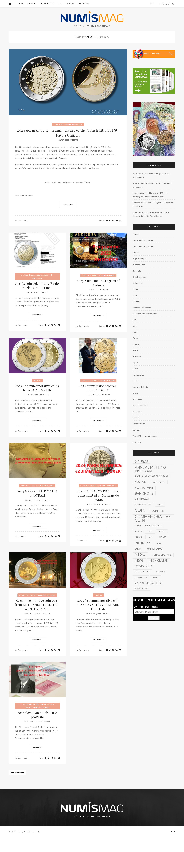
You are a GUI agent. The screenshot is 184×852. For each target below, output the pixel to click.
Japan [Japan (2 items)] (158, 543)
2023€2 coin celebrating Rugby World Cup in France (37, 285)
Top (173, 832)
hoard (135, 350)
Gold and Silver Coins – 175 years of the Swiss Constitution (153, 204)
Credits (38, 832)
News (135, 393)
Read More (68, 205)
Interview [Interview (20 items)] (142, 542)
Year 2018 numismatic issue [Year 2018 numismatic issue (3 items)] (148, 583)
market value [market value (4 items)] (154, 549)
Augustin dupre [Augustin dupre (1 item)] (158, 482)
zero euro (137, 442)
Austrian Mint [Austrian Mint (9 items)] (144, 487)
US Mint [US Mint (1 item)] (156, 577)
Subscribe (153, 618)
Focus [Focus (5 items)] (138, 537)
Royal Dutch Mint (140, 405)
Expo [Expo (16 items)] (162, 531)
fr (154, 4)
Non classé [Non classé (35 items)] (159, 560)
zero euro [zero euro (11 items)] (141, 588)
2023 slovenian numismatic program (37, 715)
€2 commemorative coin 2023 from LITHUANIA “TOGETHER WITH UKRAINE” (37, 604)
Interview (137, 356)
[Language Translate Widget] (159, 53)
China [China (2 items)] (160, 504)
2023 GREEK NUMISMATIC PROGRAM (37, 493)
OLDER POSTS (17, 772)
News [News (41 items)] (139, 560)
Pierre (75, 140)
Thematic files (47, 4)
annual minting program (103, 275)
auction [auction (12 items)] (140, 481)
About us (31, 4)
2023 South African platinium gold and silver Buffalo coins (152, 175)
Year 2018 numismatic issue (145, 436)
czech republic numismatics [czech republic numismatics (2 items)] (148, 526)
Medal (135, 381)
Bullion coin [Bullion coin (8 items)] (143, 504)
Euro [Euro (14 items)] (138, 531)
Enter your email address (146, 606)
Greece (136, 344)
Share (101, 220)
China (135, 289)
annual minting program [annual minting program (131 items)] (150, 469)
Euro (135, 320)
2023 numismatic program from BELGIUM (98, 388)
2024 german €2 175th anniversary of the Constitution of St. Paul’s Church (68, 132)
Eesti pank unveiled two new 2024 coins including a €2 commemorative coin (150, 195)
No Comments (21, 220)
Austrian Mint (139, 264)
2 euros (56, 124)
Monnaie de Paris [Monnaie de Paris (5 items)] (161, 555)
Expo (60, 4)
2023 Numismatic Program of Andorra (98, 283)
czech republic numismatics (145, 313)
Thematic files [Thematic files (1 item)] (141, 577)
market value (138, 375)
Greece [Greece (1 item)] (150, 537)
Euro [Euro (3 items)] (150, 532)
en (151, 4)
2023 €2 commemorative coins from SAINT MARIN (37, 388)
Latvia (135, 368)
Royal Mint (137, 411)
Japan (135, 362)
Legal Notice (29, 832)
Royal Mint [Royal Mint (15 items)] (142, 571)
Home (21, 4)
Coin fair (70, 4)
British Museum (139, 277)
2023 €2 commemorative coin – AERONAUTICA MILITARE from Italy (98, 604)
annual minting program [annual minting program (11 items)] (151, 476)
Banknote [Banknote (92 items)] (144, 493)
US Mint (136, 430)
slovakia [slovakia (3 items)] (160, 572)
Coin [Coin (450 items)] (140, 510)
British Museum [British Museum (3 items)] (142, 499)
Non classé (37, 278)
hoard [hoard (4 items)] (162, 537)
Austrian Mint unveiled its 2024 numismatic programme (152, 185)
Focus (135, 338)
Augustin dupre (139, 258)
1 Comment (20, 536)
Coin (92, 486)
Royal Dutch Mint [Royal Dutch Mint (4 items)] (144, 566)
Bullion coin (138, 283)
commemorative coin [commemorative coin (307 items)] (152, 518)
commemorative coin (72, 124)
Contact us (84, 4)
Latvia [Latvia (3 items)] (138, 549)
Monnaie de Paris (140, 387)
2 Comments (81, 540)
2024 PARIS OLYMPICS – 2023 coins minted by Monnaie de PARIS (98, 495)
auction (136, 252)
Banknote (137, 271)
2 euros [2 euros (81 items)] (141, 462)
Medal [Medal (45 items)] (140, 554)
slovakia (136, 417)
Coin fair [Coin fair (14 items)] (157, 510)
